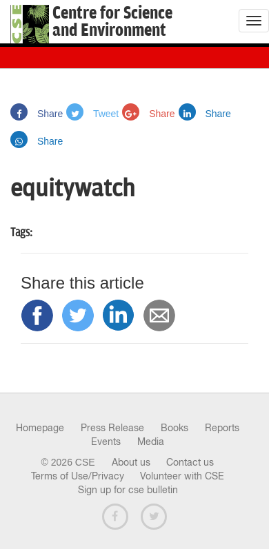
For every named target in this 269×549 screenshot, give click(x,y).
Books (174, 427)
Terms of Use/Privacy (77, 475)
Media (150, 441)
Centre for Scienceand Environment (112, 22)
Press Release (112, 427)
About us (131, 462)
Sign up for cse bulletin (128, 489)
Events (106, 441)
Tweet (92, 113)
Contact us (190, 462)
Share (36, 113)
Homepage (40, 427)
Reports (222, 427)
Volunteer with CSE (182, 475)
